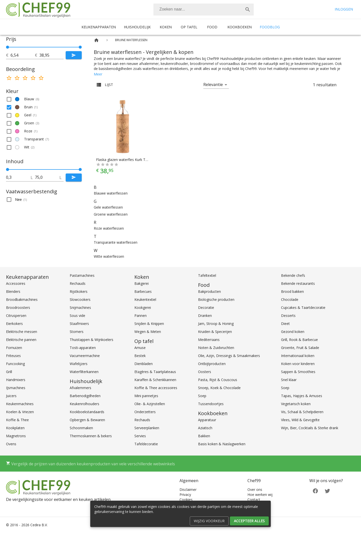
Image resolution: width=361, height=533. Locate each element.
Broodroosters (18, 307)
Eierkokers (14, 323)
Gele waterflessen (108, 207)
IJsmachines (15, 387)
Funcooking (15, 363)
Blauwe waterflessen (111, 193)
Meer (98, 74)
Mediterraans (209, 339)
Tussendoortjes (211, 403)
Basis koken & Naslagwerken (221, 443)
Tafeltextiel (207, 275)
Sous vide (77, 315)
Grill (9, 371)
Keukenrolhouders (84, 403)
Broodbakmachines (22, 299)
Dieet (285, 323)
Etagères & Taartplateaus (155, 371)
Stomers (76, 331)
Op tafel (189, 27)
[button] (44, 99)
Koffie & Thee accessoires (155, 387)
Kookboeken (239, 27)
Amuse (140, 347)
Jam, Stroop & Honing (216, 323)
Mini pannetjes (146, 395)
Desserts (288, 315)
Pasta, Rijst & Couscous (217, 379)
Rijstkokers (78, 291)
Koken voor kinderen (298, 363)
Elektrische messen (21, 331)
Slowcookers (80, 299)
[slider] (44, 47)
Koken (166, 27)
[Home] (96, 40)
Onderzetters (145, 411)
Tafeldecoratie (146, 443)
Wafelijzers (78, 363)
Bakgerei (141, 283)
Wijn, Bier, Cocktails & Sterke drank (309, 427)
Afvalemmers (80, 387)
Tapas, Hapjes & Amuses (301, 395)
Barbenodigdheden (85, 395)
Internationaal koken (297, 355)
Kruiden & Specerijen (215, 331)
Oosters (204, 371)
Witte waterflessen (109, 256)
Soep (202, 395)
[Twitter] (327, 490)
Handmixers (15, 379)
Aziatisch (205, 427)
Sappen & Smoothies (298, 371)
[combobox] (203, 10)
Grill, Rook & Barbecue (299, 339)
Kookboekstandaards (87, 411)
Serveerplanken (146, 427)
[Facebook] (315, 490)
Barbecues (143, 291)
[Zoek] (248, 10)
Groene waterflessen (111, 214)
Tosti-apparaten (83, 347)
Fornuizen (14, 347)
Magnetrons (16, 435)
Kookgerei (142, 307)
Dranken (205, 315)
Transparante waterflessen (115, 242)
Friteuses (13, 355)
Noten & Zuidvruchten (216, 347)
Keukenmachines (20, 403)
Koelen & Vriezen (20, 411)
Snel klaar (289, 379)
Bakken (204, 435)
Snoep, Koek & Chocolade (219, 387)
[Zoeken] (197, 10)
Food (212, 27)
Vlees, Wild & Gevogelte (300, 419)
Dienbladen (143, 363)
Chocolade (289, 299)
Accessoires (15, 283)
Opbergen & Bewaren (87, 419)
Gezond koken (292, 331)
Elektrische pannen (21, 339)
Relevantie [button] (213, 84)
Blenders (13, 291)
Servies (140, 435)
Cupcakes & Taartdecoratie (303, 307)
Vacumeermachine (85, 355)
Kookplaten (15, 427)
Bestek (140, 355)
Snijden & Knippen (149, 323)
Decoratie (206, 307)
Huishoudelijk (137, 27)
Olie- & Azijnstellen (149, 403)
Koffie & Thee (17, 419)
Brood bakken (292, 291)
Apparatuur (207, 419)
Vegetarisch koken (296, 403)
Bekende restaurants (298, 283)
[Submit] (74, 55)
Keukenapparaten (98, 27)
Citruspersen (16, 315)
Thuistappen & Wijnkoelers (91, 339)
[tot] (23, 55)
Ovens (11, 443)
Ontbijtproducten (212, 363)
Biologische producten (216, 299)
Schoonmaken (81, 427)
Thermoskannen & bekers (91, 435)
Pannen (140, 315)
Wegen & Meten (147, 331)
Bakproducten (209, 291)
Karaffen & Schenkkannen (155, 379)
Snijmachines (80, 307)
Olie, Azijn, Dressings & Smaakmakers (229, 355)
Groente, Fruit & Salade (300, 347)
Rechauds (77, 283)
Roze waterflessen (109, 228)
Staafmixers (79, 323)
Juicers (11, 395)
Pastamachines (82, 275)
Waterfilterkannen (84, 371)
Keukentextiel (145, 299)
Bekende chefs (293, 275)
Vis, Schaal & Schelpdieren (302, 411)
